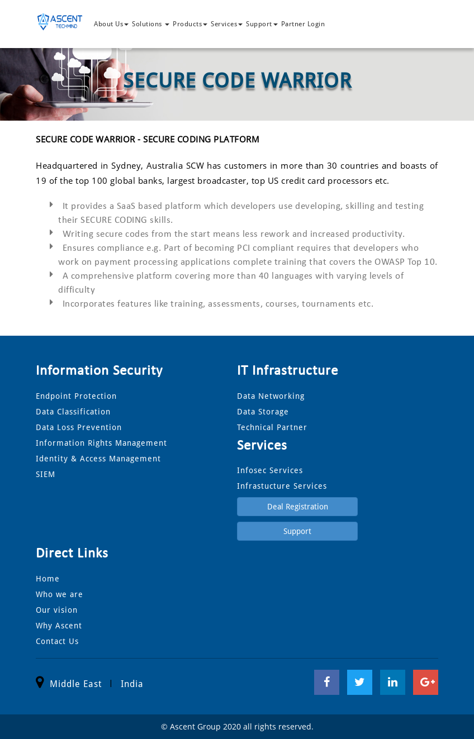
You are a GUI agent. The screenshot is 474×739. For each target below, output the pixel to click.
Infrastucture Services (282, 485)
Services (227, 24)
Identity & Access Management (98, 458)
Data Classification (73, 411)
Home (48, 578)
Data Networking (271, 396)
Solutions (150, 24)
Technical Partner (272, 427)
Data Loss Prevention (79, 427)
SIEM (45, 474)
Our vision (57, 609)
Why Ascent (59, 625)
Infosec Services (270, 470)
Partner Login (303, 24)
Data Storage (263, 411)
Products (190, 24)
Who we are (59, 594)
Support (262, 24)
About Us (111, 24)
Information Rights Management (101, 442)
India (132, 684)
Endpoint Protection (76, 396)
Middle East (76, 684)
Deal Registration (297, 506)
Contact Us (57, 641)
